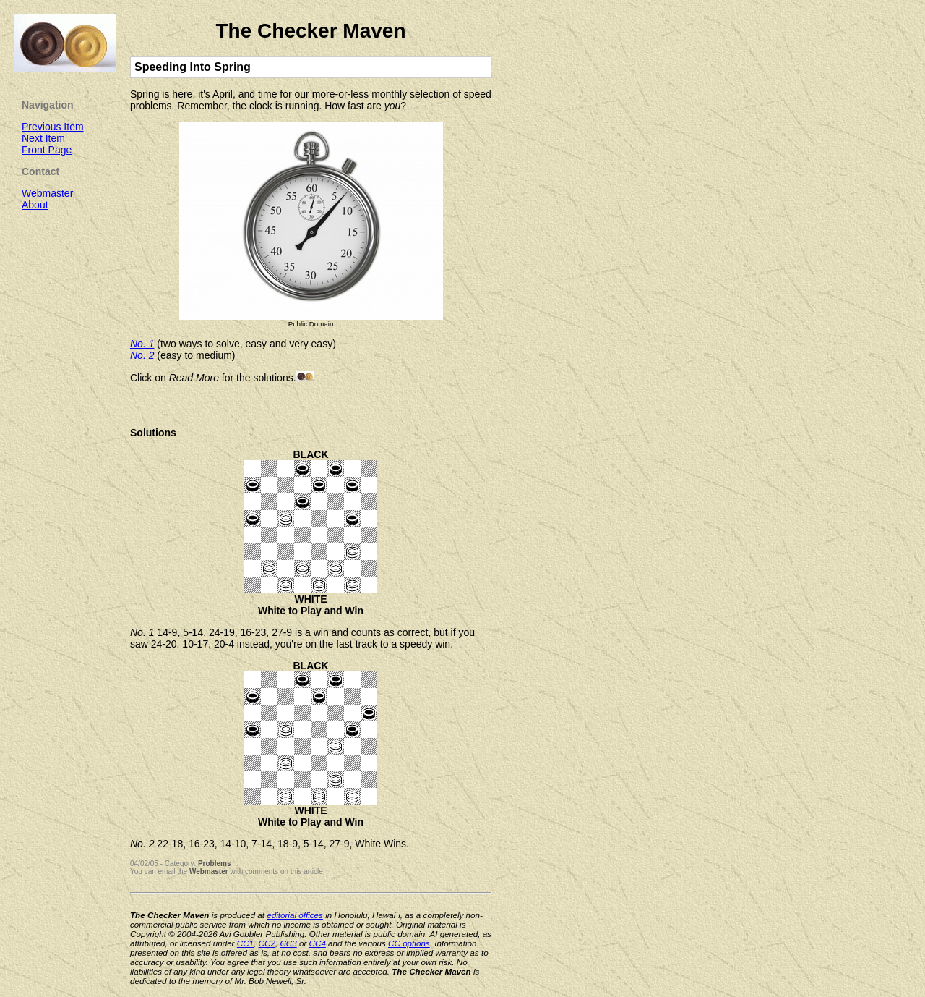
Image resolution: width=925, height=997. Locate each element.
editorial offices (295, 915)
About (35, 205)
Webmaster (208, 871)
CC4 (317, 943)
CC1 (245, 943)
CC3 (288, 943)
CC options (409, 943)
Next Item (43, 138)
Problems (214, 863)
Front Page (47, 150)
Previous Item (53, 126)
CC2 (267, 943)
